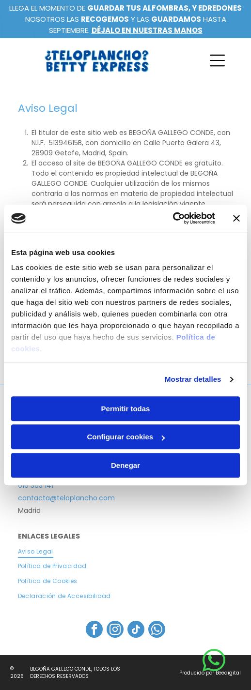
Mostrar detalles (193, 379)
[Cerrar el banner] (236, 218)
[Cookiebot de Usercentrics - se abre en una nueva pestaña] (172, 218)
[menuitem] (126, 551)
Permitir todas (125, 409)
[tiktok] (135, 630)
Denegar (125, 465)
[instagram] (115, 630)
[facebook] (94, 630)
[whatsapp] (156, 630)
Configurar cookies (126, 437)
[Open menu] (217, 60)
